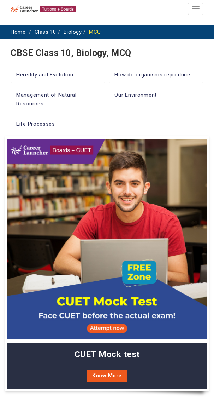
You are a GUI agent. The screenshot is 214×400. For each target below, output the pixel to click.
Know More (107, 375)
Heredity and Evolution (44, 75)
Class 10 (45, 32)
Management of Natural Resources (46, 99)
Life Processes (35, 124)
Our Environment (135, 95)
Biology (73, 32)
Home (18, 32)
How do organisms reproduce (152, 75)
